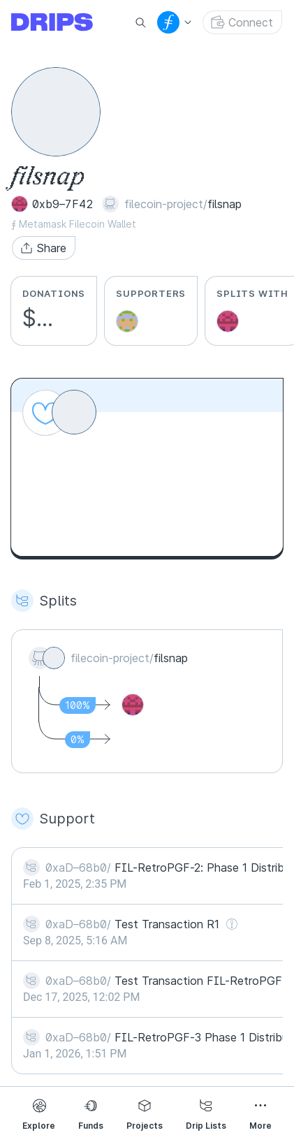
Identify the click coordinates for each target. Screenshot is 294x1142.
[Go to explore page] (63, 22)
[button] (43, 248)
